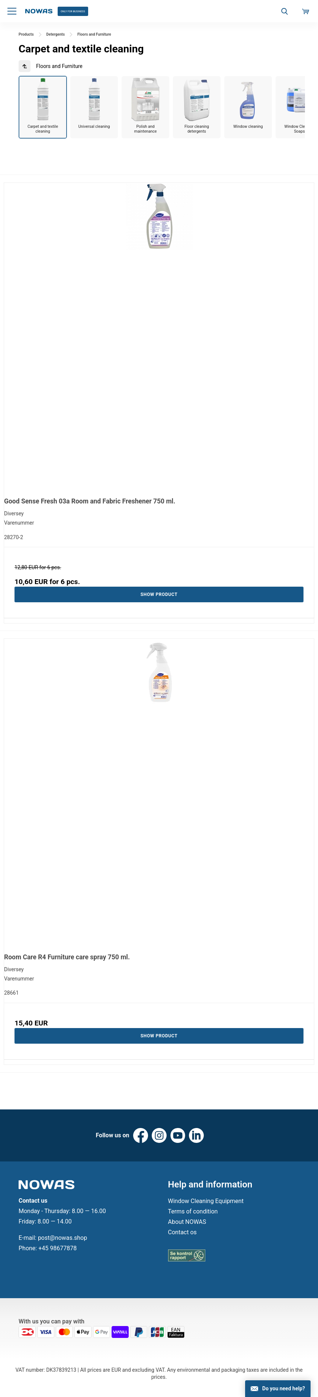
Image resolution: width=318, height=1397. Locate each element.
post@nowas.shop (62, 1242)
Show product (159, 595)
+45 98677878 (57, 1253)
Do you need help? (283, 1388)
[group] (43, 107)
